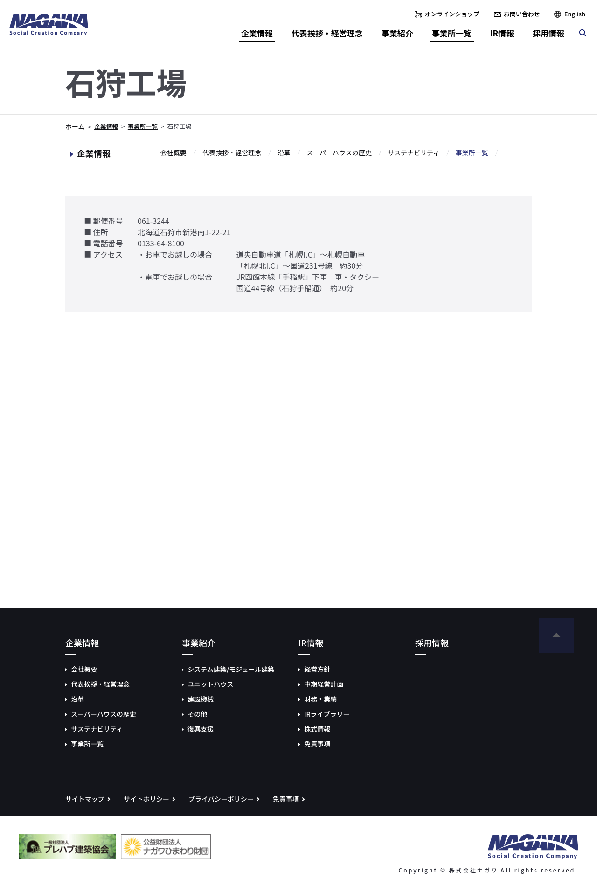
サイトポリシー (146, 798)
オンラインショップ (452, 13)
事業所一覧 (143, 126)
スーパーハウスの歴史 (339, 153)
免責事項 (286, 798)
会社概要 (173, 153)
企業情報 (106, 126)
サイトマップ (84, 798)
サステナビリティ (413, 153)
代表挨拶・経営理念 (231, 153)
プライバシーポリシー (221, 798)
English (574, 13)
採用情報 (548, 33)
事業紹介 (397, 33)
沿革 (284, 153)
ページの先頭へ (556, 635)
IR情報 (502, 33)
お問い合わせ (522, 13)
